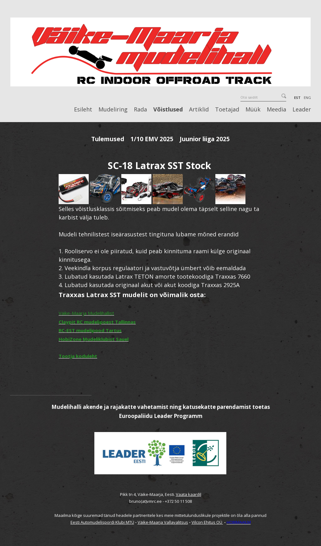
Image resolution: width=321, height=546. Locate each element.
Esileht (83, 109)
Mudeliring (113, 109)
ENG (307, 97)
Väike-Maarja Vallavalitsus (163, 522)
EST (297, 97)
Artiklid (199, 109)
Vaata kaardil (188, 494)
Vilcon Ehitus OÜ (207, 522)
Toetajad (227, 109)
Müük (252, 109)
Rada (140, 109)
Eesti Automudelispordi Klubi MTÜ (102, 522)
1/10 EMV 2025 (151, 139)
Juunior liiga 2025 (205, 139)
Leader (301, 109)
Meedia (276, 109)
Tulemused (107, 139)
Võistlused (168, 109)
